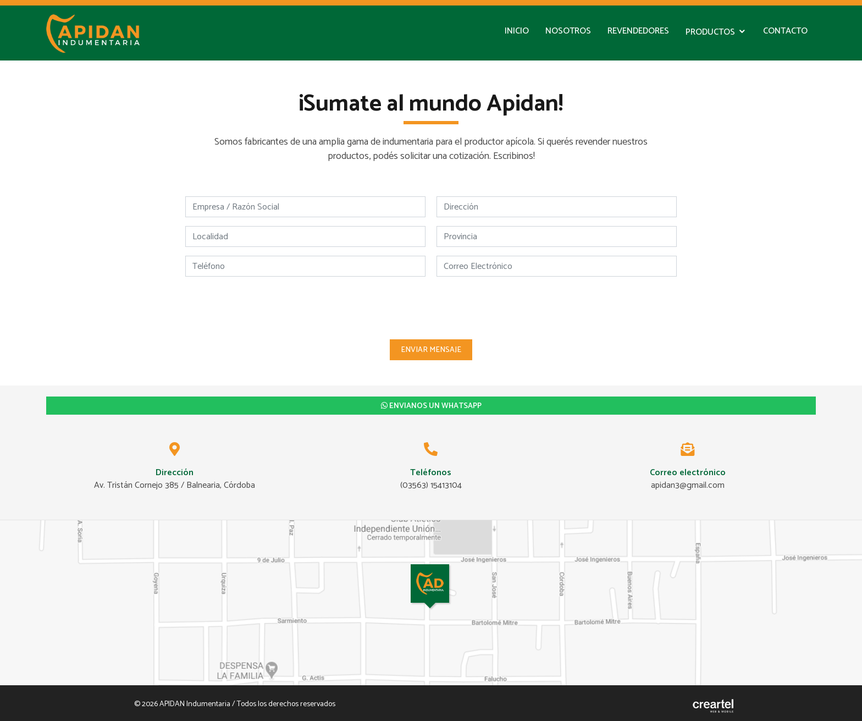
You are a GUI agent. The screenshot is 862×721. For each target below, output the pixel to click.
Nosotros (568, 31)
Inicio (517, 31)
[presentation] (431, 306)
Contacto (785, 31)
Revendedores (638, 31)
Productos (710, 32)
